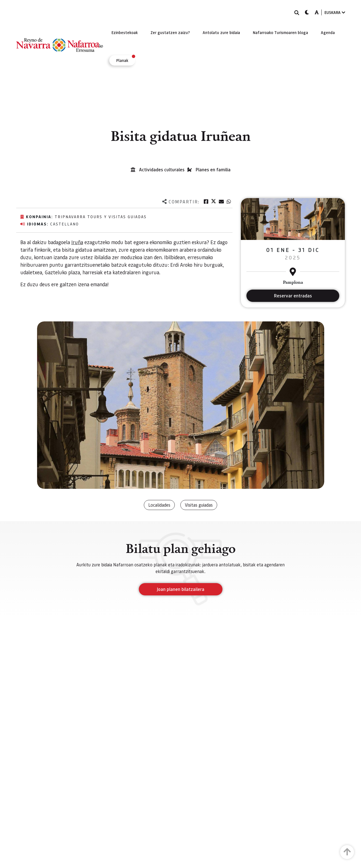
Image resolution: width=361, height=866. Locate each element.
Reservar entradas (293, 296)
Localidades (159, 505)
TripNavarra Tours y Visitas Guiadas (101, 216)
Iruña (77, 242)
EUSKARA (334, 12)
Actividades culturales (162, 169)
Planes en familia (213, 169)
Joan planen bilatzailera (180, 589)
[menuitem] (124, 32)
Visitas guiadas (199, 505)
